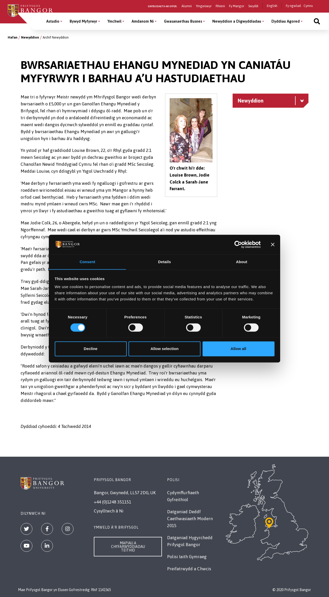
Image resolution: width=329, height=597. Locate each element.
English (272, 5)
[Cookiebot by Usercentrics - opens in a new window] (238, 244)
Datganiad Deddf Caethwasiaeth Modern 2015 (190, 518)
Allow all (238, 349)
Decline (90, 349)
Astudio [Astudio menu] (52, 21)
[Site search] (317, 21)
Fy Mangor (236, 6)
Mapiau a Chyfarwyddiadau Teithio (128, 546)
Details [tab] (164, 262)
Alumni (186, 6)
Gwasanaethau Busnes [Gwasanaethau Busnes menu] (183, 21)
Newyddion (30, 37)
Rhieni (220, 6)
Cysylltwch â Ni (108, 510)
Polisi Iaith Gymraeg (187, 556)
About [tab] (241, 262)
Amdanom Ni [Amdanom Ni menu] (143, 21)
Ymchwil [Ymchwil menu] (114, 21)
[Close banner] (273, 244)
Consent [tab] (87, 262)
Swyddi (253, 6)
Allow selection (164, 349)
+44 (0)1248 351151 (112, 501)
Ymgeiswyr (204, 6)
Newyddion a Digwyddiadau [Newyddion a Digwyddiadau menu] (236, 21)
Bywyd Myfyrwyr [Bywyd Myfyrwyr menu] (83, 21)
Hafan (12, 37)
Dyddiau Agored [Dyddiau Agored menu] (285, 21)
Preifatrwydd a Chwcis (189, 568)
